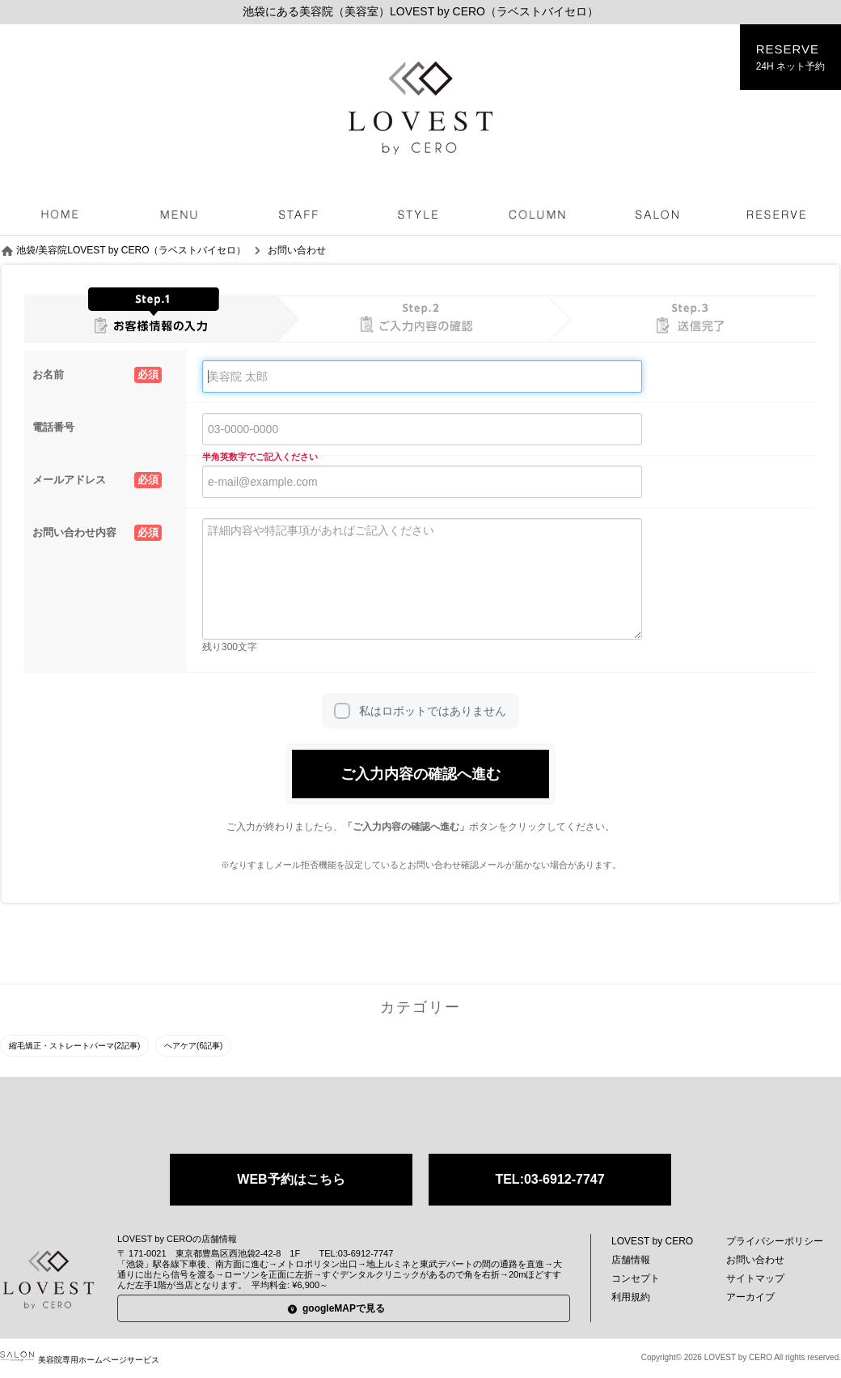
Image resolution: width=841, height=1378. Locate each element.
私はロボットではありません (432, 710)
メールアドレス (97, 480)
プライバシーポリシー (774, 1241)
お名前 (97, 375)
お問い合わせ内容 (97, 533)
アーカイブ (750, 1297)
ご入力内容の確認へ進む (420, 774)
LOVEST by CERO (652, 1241)
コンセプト (635, 1278)
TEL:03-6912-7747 (549, 1179)
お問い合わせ (755, 1259)
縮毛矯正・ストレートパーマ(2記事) (74, 1045)
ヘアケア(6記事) (193, 1045)
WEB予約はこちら (290, 1179)
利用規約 (630, 1297)
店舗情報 (630, 1259)
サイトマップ (755, 1278)
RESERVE (790, 58)
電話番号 (53, 427)
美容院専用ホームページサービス (79, 1359)
